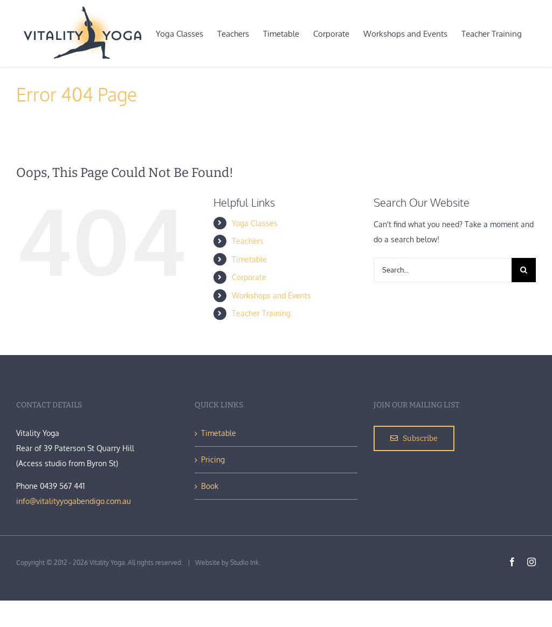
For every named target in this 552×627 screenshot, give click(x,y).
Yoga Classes (255, 223)
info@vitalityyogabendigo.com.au (73, 501)
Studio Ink (244, 562)
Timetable (249, 259)
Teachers (248, 241)
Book (209, 485)
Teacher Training (261, 313)
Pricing (213, 459)
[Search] (524, 270)
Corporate (249, 277)
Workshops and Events (271, 295)
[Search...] (443, 270)
